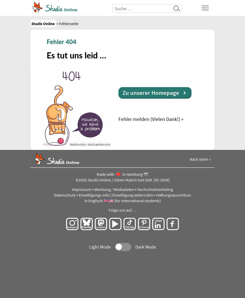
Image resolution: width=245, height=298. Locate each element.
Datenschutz (65, 195)
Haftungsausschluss (173, 195)
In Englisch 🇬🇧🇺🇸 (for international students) (122, 200)
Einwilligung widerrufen (132, 195)
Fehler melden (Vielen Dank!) (149, 119)
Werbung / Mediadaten (114, 189)
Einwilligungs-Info (94, 195)
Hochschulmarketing (155, 189)
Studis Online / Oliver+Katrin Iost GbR (120, 180)
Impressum (81, 189)
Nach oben (199, 159)
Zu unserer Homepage (150, 92)
